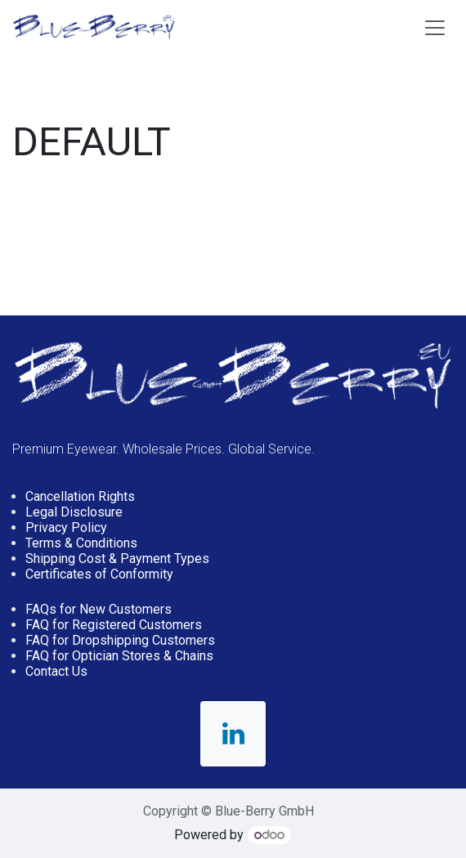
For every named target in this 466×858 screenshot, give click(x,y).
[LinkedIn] (233, 733)
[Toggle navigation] (435, 27)
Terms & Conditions (81, 543)
